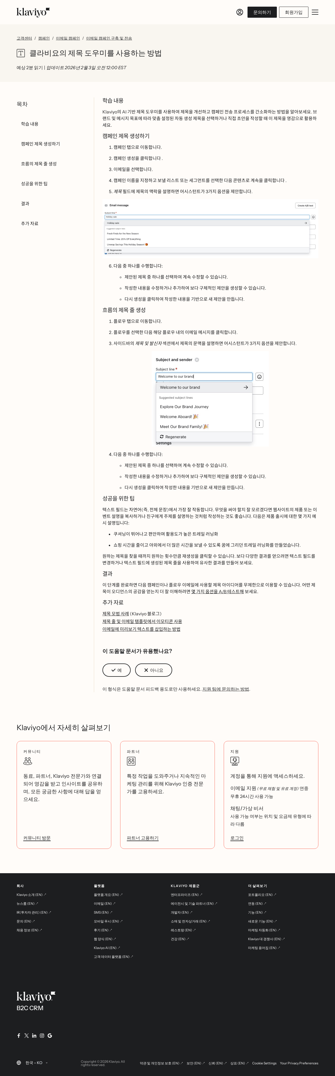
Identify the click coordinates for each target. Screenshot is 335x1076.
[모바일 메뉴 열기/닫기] (315, 12)
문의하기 (262, 12)
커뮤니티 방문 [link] (37, 838)
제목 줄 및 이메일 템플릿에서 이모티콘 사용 (142, 621)
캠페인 (44, 38)
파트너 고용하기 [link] (143, 838)
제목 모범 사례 (115, 613)
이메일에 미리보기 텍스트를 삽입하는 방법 (141, 629)
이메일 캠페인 (68, 38)
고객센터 (24, 38)
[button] (210, 228)
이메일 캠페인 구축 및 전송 (109, 38)
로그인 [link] (237, 838)
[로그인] (239, 12)
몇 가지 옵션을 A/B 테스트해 (217, 591)
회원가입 (294, 12)
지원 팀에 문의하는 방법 (225, 689)
